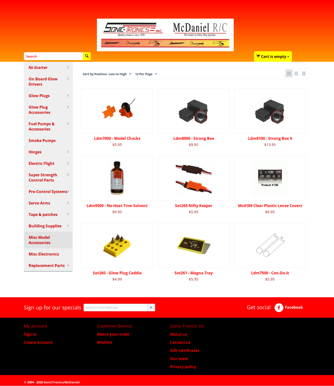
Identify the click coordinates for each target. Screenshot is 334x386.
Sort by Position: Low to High (112, 74)
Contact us (180, 342)
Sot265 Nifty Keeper (193, 206)
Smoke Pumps (42, 140)
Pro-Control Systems (48, 191)
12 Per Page (159, 74)
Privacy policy (183, 367)
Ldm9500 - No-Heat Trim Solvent (117, 206)
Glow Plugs (39, 95)
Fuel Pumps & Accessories (42, 126)
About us (178, 334)
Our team (179, 358)
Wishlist (104, 342)
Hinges (35, 152)
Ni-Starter (38, 67)
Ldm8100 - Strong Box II (270, 138)
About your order (113, 334)
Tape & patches (43, 214)
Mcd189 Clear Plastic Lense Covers (270, 206)
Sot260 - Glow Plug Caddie (117, 273)
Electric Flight (41, 163)
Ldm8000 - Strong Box (193, 138)
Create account (38, 342)
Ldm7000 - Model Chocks (117, 138)
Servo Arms (39, 203)
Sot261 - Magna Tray (194, 273)
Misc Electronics (44, 254)
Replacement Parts (47, 265)
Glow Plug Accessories (39, 109)
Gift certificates (184, 350)
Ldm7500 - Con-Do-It (270, 273)
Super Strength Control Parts (43, 177)
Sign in (30, 334)
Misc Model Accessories (39, 240)
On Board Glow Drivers (43, 81)
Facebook (288, 308)
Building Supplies (45, 226)
